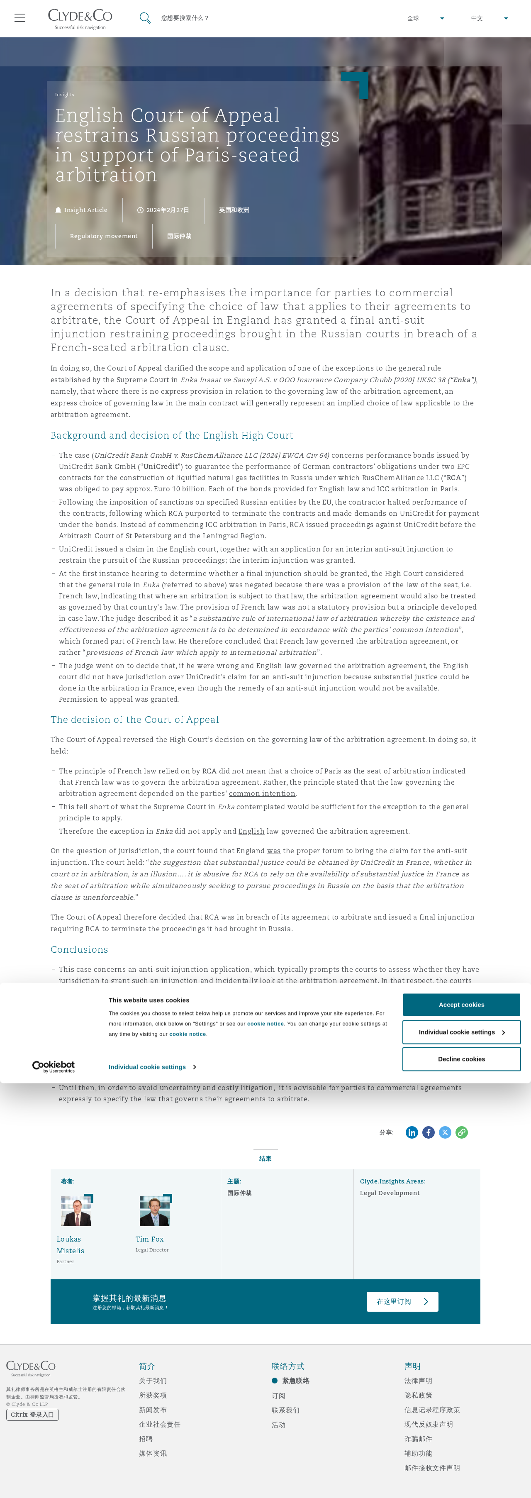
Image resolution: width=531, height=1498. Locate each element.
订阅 (279, 1395)
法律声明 (418, 1380)
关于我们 (153, 1380)
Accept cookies (462, 1419)
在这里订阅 (394, 1301)
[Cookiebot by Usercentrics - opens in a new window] (53, 1482)
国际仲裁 (239, 1193)
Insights (65, 95)
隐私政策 (418, 1395)
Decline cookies (461, 1473)
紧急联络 (296, 1380)
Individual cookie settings (147, 1481)
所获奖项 (153, 1395)
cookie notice (265, 1438)
